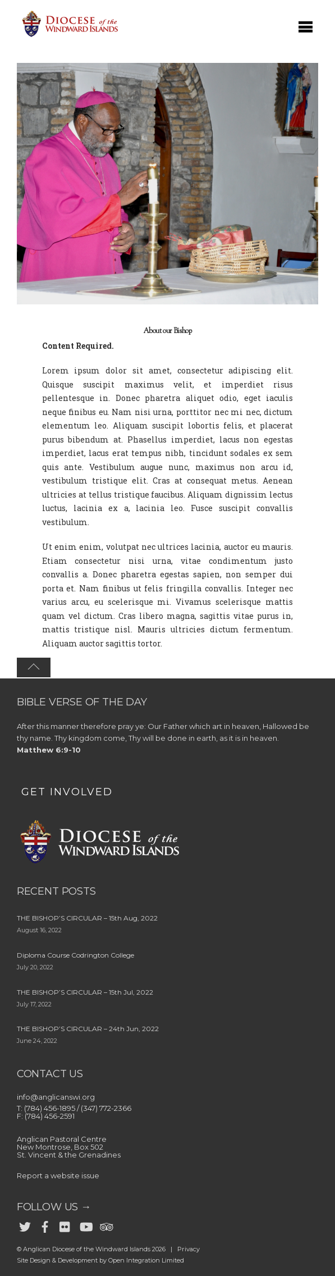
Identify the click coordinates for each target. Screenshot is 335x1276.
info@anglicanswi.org (56, 1096)
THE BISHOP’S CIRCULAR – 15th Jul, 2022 (85, 992)
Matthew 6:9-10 (49, 749)
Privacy (188, 1249)
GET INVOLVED (67, 792)
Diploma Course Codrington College (75, 955)
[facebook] (45, 1224)
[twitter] (25, 1224)
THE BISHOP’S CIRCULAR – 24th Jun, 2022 (88, 1028)
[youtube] (85, 1224)
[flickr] (65, 1224)
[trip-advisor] (105, 1224)
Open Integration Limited (146, 1260)
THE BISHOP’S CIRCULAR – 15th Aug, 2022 (87, 918)
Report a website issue (58, 1175)
